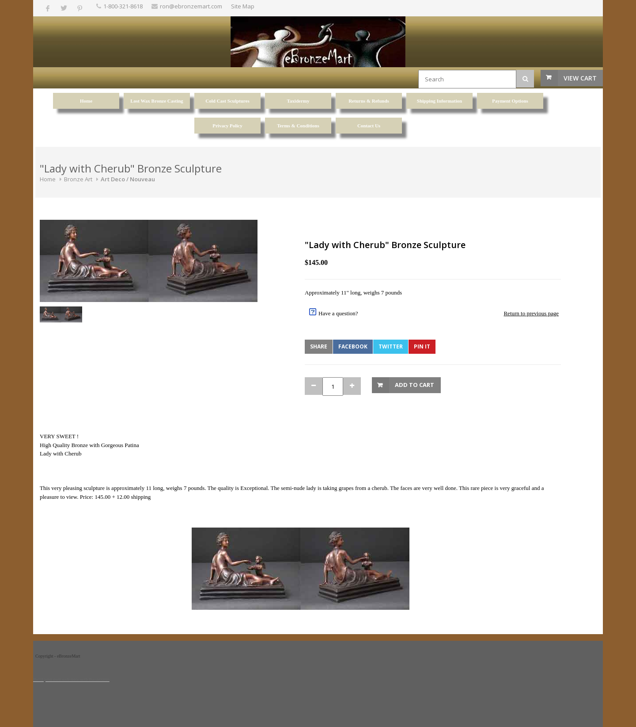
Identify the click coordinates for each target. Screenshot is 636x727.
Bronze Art (78, 179)
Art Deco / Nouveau (128, 179)
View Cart (580, 78)
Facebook (352, 346)
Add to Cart (414, 385)
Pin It (422, 346)
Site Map (242, 6)
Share (318, 346)
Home (48, 179)
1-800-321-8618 (123, 6)
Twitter (391, 346)
